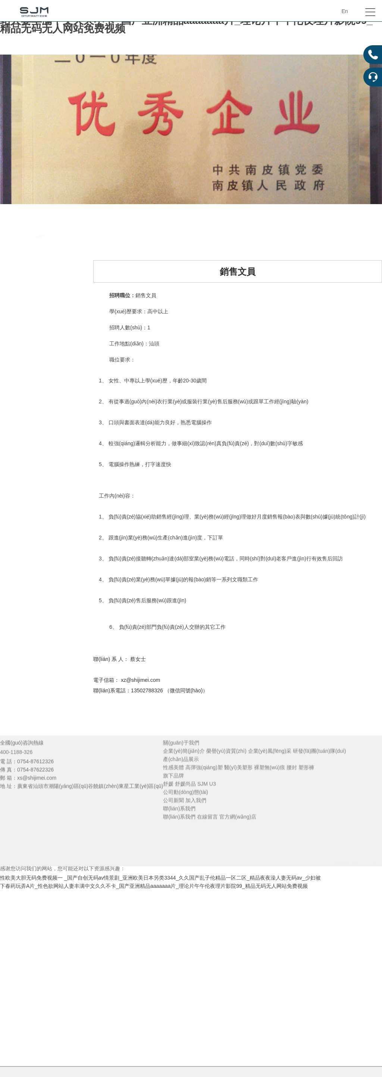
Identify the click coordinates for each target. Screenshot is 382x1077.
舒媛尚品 (185, 796)
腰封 (291, 779)
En (344, 11)
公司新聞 (173, 812)
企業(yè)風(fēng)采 (270, 763)
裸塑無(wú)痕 (269, 779)
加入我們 (195, 812)
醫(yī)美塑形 (238, 779)
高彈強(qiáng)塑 (204, 779)
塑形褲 (306, 779)
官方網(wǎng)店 (38, 302)
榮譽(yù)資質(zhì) (226, 763)
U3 (212, 796)
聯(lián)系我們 (38, 272)
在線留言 (38, 332)
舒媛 (168, 796)
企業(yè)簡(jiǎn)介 (183, 763)
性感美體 (173, 779)
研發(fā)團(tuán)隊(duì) (319, 763)
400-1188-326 (16, 764)
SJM (202, 796)
